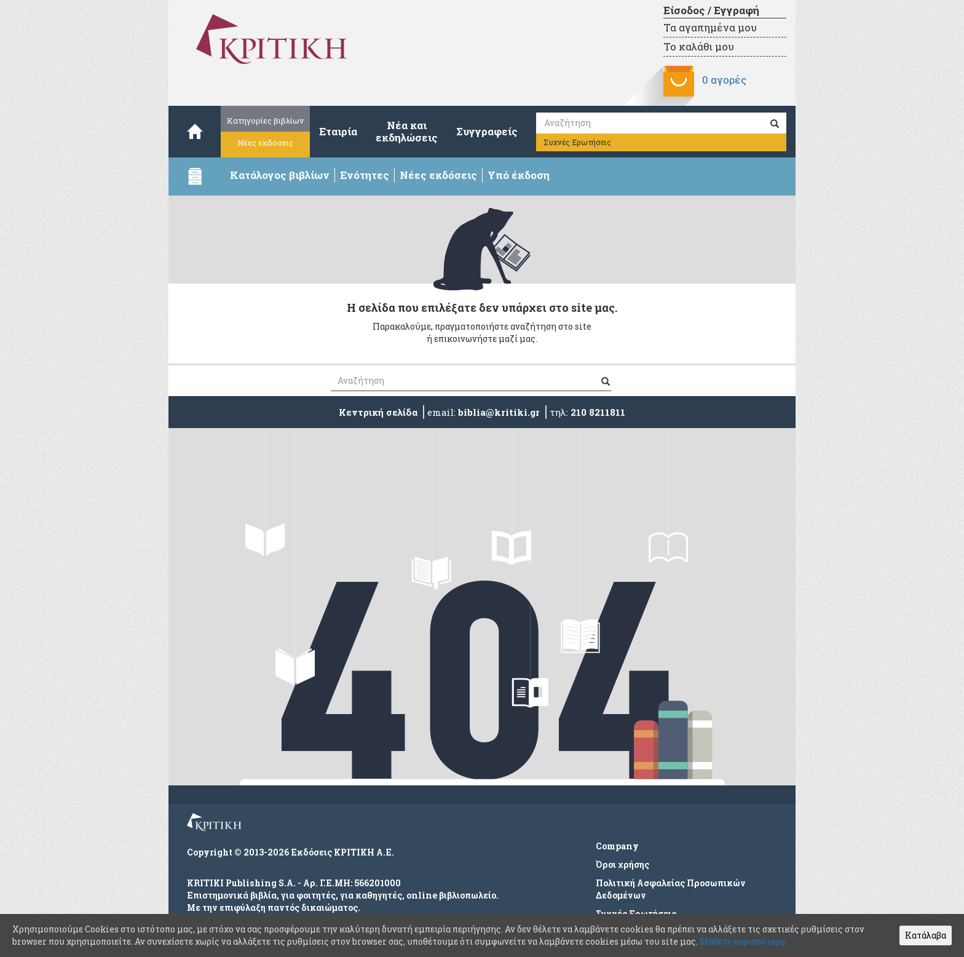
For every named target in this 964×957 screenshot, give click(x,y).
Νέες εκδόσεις (265, 142)
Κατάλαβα (925, 935)
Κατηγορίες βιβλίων (265, 120)
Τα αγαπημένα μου (710, 27)
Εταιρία (338, 131)
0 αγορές (724, 80)
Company (617, 846)
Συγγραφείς (487, 131)
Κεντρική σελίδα (378, 412)
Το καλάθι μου (698, 46)
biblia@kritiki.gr (499, 412)
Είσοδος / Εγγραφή (711, 10)
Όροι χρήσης (622, 864)
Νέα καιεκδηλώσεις (407, 131)
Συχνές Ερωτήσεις (577, 142)
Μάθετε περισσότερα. (743, 941)
